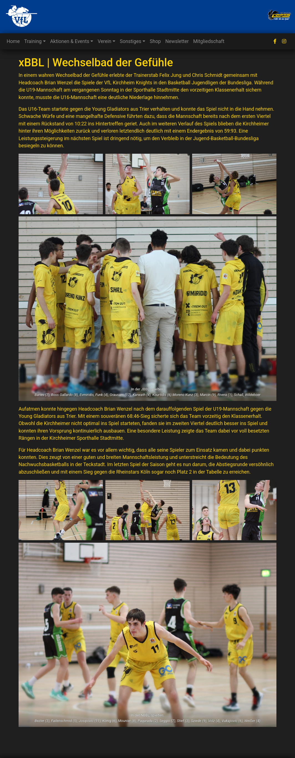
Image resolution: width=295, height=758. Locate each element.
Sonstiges (130, 41)
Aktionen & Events (69, 41)
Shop (155, 41)
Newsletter (177, 41)
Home (13, 41)
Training (33, 41)
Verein (104, 41)
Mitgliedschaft (209, 41)
